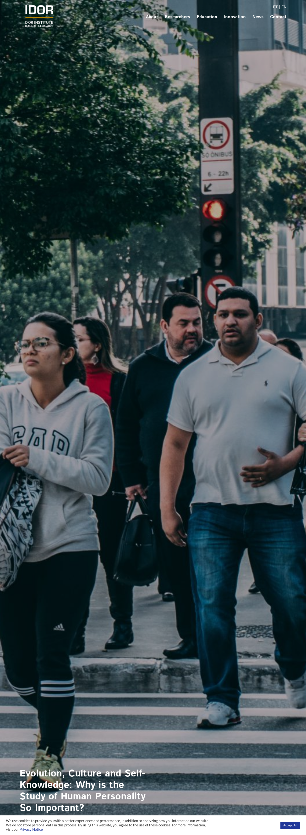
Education (207, 17)
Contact (278, 17)
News (257, 17)
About (152, 17)
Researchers (177, 17)
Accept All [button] (290, 825)
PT (275, 7)
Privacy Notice (31, 829)
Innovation (235, 17)
